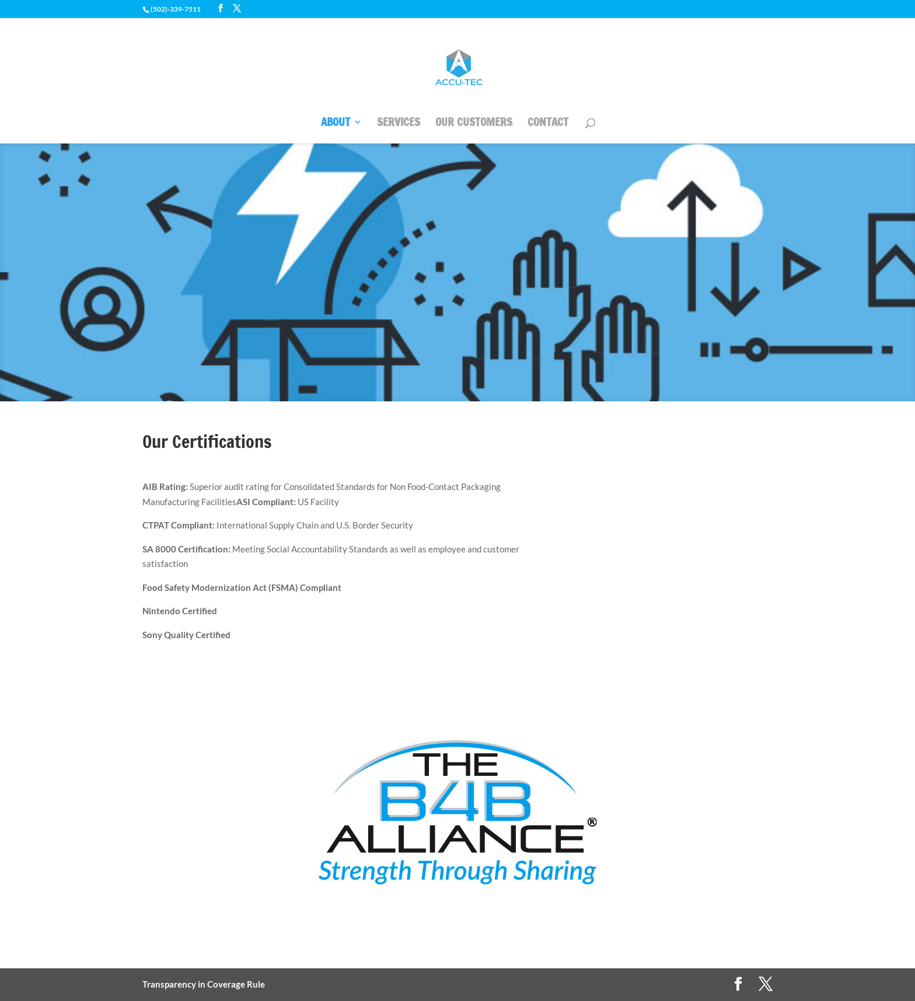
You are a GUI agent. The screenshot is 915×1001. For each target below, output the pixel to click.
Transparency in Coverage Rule (203, 984)
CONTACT (548, 124)
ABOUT (335, 124)
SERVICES (398, 124)
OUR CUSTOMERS (473, 124)
